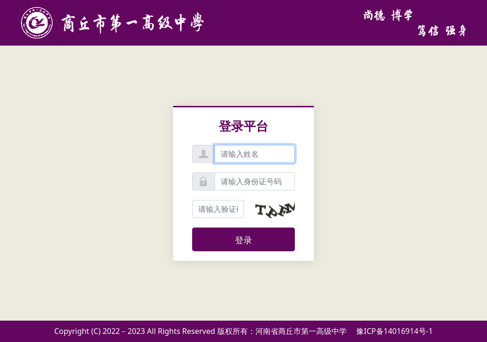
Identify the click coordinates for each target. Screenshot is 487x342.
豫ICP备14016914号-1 (394, 331)
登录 (243, 240)
